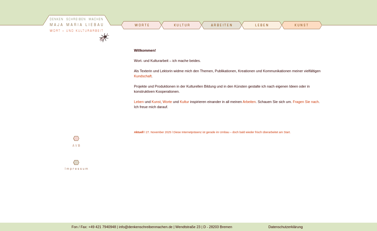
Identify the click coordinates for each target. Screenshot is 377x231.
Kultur (184, 102)
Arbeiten (249, 102)
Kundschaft (143, 76)
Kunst (156, 102)
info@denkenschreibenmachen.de (146, 227)
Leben (139, 102)
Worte (167, 102)
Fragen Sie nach (306, 102)
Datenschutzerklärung (286, 227)
